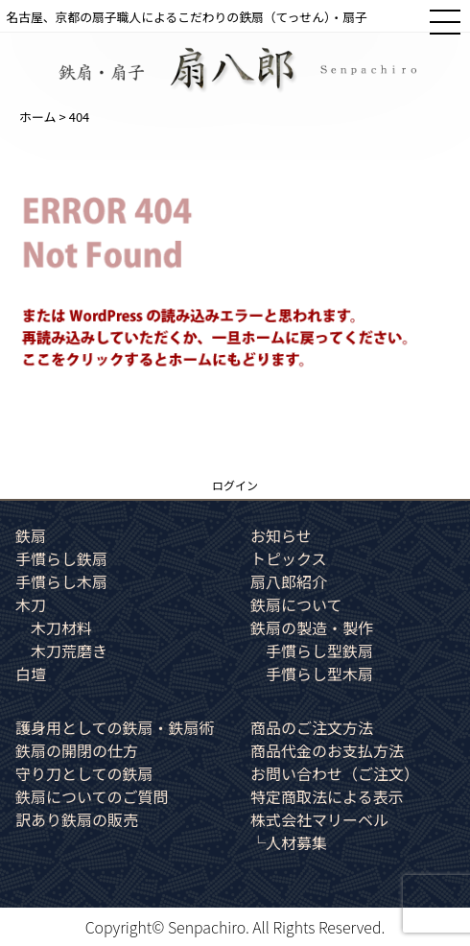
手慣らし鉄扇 (61, 558)
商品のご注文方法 (311, 727)
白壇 (30, 673)
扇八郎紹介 (288, 581)
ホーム (38, 116)
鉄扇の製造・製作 (311, 627)
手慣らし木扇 (61, 581)
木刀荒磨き (69, 650)
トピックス (288, 558)
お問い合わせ (334, 773)
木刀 (30, 604)
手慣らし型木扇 (319, 673)
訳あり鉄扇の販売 (76, 819)
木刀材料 (61, 627)
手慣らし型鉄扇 (319, 650)
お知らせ (281, 535)
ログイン (235, 485)
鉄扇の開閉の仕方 (76, 750)
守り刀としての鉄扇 (84, 773)
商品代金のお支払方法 (327, 750)
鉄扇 (30, 535)
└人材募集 (288, 842)
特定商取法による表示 (327, 796)
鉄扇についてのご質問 (92, 796)
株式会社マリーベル (319, 819)
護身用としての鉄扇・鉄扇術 (115, 727)
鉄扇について (296, 604)
